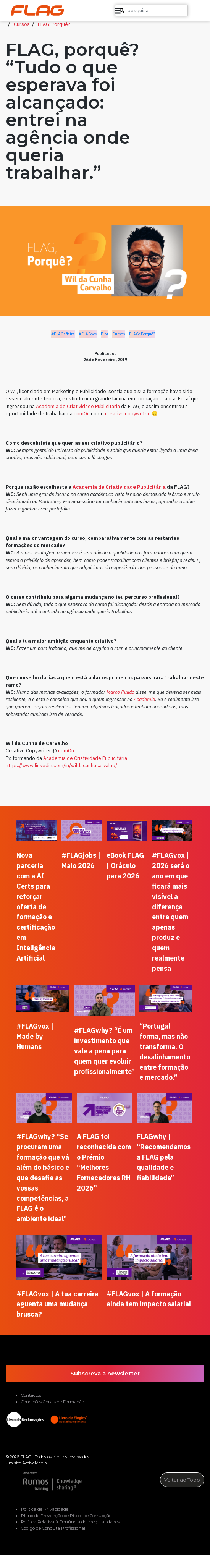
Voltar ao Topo (182, 1480)
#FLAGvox (88, 334)
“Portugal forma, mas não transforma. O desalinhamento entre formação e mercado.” (164, 1052)
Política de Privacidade (44, 1509)
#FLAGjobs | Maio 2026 (80, 860)
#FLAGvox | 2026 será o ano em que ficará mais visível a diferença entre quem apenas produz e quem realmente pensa (170, 912)
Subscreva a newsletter (105, 1373)
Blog (104, 334)
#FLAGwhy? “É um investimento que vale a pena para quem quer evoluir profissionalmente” (104, 1051)
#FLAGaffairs (63, 334)
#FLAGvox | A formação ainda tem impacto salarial (149, 1299)
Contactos (31, 1395)
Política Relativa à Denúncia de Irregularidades (70, 1521)
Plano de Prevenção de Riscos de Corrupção (66, 1515)
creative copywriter (127, 413)
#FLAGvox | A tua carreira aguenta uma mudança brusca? (57, 1304)
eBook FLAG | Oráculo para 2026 (125, 865)
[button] (191, 11)
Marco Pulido (120, 692)
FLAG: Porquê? (54, 24)
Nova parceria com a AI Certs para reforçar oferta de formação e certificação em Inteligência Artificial (35, 906)
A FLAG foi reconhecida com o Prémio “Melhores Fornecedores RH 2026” (104, 1162)
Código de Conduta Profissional (53, 1528)
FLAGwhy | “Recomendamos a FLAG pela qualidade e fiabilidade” (164, 1157)
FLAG (25, 1456)
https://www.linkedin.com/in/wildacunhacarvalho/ (61, 765)
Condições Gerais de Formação (52, 1401)
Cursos (22, 24)
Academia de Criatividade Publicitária (78, 406)
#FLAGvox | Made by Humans (34, 1036)
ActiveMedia (34, 1463)
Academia (144, 699)
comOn (82, 413)
